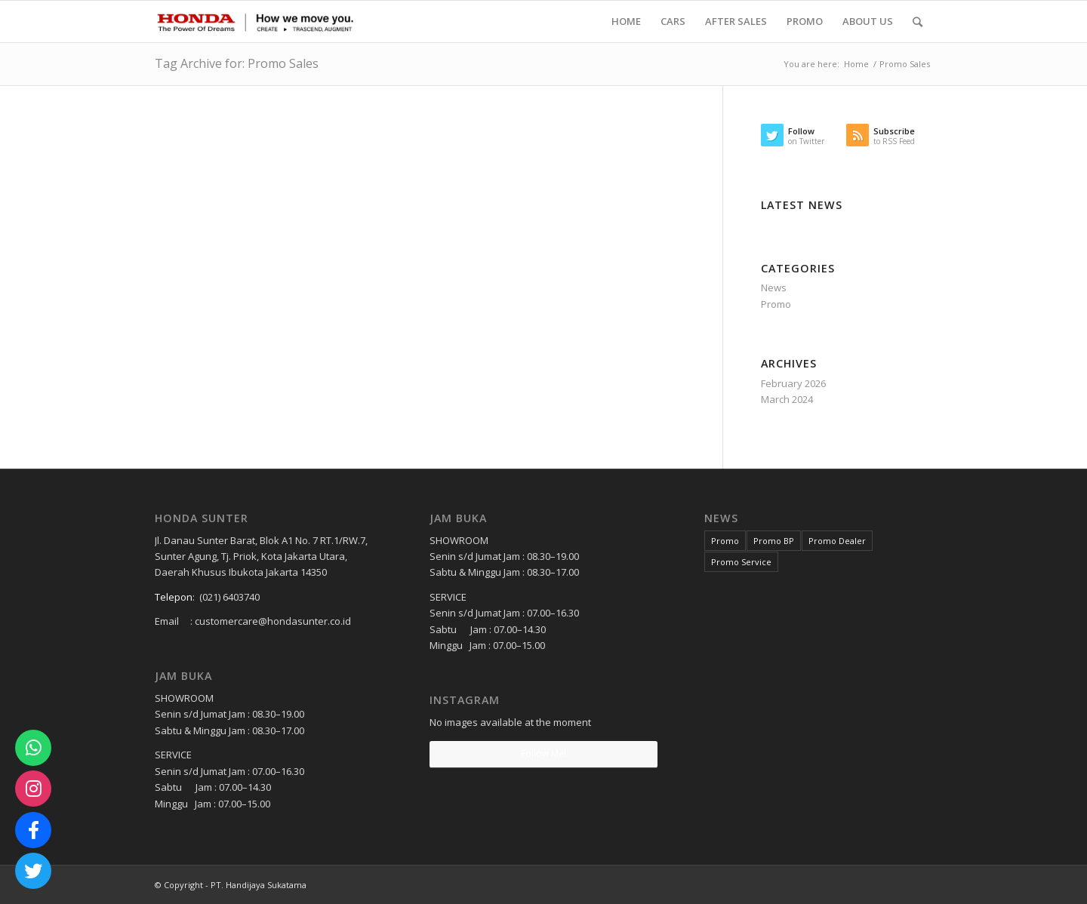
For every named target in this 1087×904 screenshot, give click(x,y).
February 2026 (793, 383)
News (774, 287)
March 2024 (787, 399)
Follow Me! (543, 753)
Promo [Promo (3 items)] (725, 540)
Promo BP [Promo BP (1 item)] (773, 540)
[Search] (917, 21)
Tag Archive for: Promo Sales (237, 63)
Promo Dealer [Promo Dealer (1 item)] (837, 540)
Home (856, 63)
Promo (776, 304)
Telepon (173, 597)
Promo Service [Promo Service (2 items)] (741, 561)
